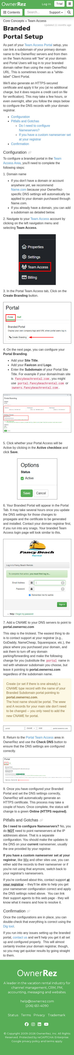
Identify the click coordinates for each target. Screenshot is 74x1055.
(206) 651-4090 (37, 1006)
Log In (46, 4)
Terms (26, 1015)
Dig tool (8, 926)
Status (13, 1015)
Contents (11, 12)
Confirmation (20, 144)
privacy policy (31, 1041)
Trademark (56, 1015)
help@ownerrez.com (37, 1001)
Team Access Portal (38, 45)
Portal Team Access (39, 737)
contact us (20, 937)
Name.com (18, 189)
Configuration (20, 116)
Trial (59, 4)
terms (50, 1041)
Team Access (39, 219)
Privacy (39, 1015)
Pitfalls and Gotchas (25, 121)
